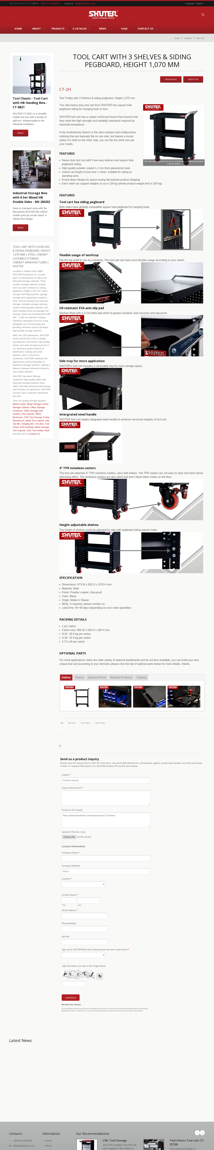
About (37, 28)
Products (59, 28)
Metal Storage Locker (37, 404)
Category (188, 38)
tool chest (85, 723)
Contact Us (146, 28)
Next (202, 1132)
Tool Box (39, 424)
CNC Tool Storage (115, 1140)
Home (18, 28)
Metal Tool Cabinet (34, 420)
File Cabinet (28, 414)
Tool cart (71, 723)
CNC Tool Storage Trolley (36, 417)
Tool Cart (200, 38)
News (102, 28)
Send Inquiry (171, 79)
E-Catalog (81, 28)
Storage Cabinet (21, 407)
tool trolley (100, 723)
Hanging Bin (28, 424)
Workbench (18, 420)
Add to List (193, 79)
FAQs (124, 28)
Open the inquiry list (18, 3)
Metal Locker (19, 404)
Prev (197, 1132)
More (20, 133)
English (199, 3)
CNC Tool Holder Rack (38, 430)
